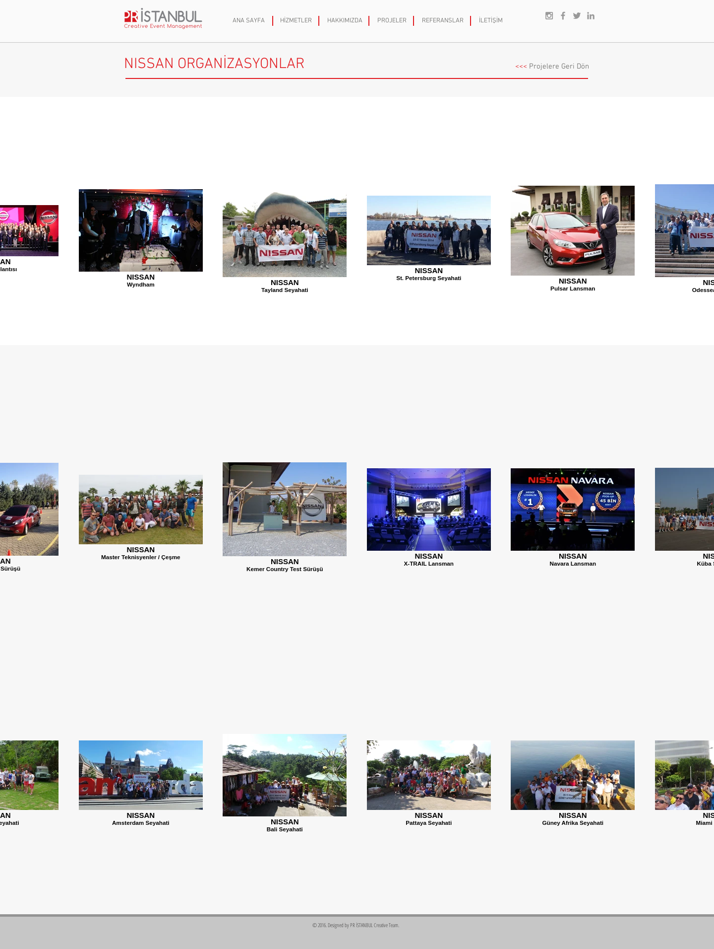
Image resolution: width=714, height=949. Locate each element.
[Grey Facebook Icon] (563, 15)
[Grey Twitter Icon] (577, 15)
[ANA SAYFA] (249, 21)
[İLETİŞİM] (491, 21)
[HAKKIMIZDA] (344, 21)
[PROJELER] (392, 21)
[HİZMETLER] (296, 21)
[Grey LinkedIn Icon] (591, 15)
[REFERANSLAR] (442, 21)
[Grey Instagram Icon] (549, 15)
